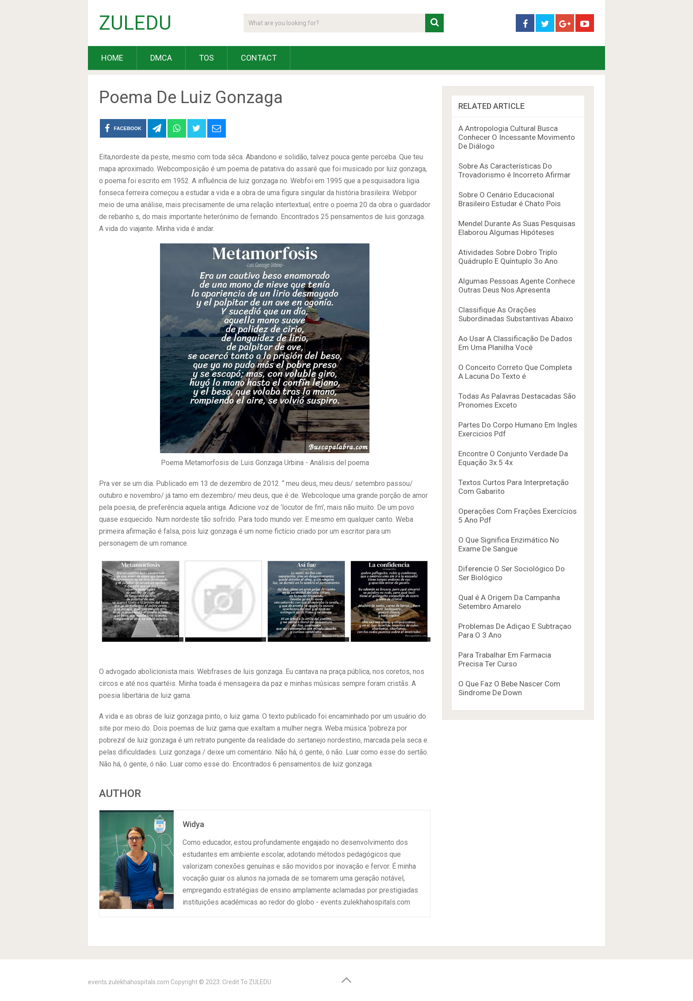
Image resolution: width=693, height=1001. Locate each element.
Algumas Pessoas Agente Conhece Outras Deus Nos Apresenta (516, 285)
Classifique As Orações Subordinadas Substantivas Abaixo (515, 314)
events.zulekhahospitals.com (128, 982)
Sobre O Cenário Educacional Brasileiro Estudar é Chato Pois (509, 199)
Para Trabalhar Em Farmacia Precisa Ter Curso (504, 659)
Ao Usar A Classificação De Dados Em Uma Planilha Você (515, 343)
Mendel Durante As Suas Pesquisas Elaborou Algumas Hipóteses (516, 228)
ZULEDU (135, 23)
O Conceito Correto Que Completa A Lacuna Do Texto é (515, 372)
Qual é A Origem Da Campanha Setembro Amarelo (509, 602)
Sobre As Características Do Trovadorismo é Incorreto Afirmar (514, 170)
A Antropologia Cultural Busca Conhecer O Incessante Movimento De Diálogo (516, 137)
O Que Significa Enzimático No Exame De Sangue (508, 544)
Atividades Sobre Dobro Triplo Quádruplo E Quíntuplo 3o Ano (508, 257)
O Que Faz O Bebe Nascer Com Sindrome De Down (509, 688)
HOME (112, 57)
